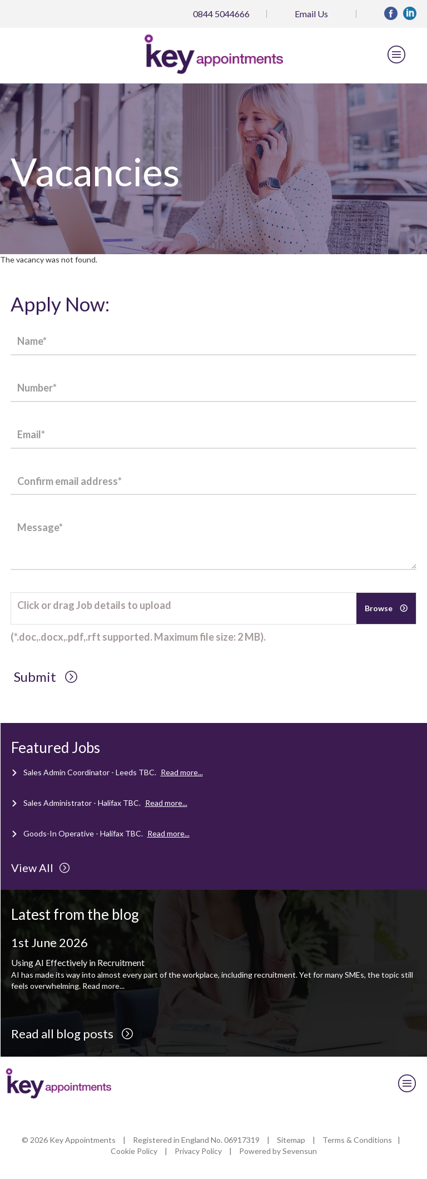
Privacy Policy (198, 1151)
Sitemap (291, 1140)
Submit (46, 676)
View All (40, 867)
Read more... (182, 772)
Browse (379, 608)
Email (311, 13)
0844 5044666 (221, 13)
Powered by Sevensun (278, 1151)
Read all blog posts (72, 1033)
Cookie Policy (134, 1151)
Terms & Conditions (357, 1140)
